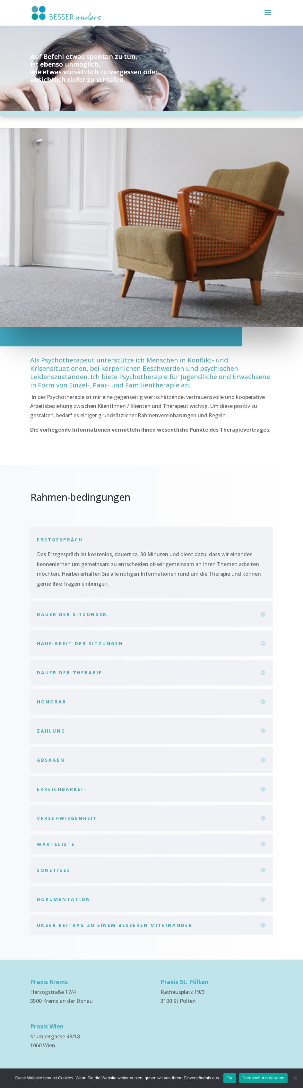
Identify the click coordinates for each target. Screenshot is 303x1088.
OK (230, 1078)
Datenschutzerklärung (263, 1078)
